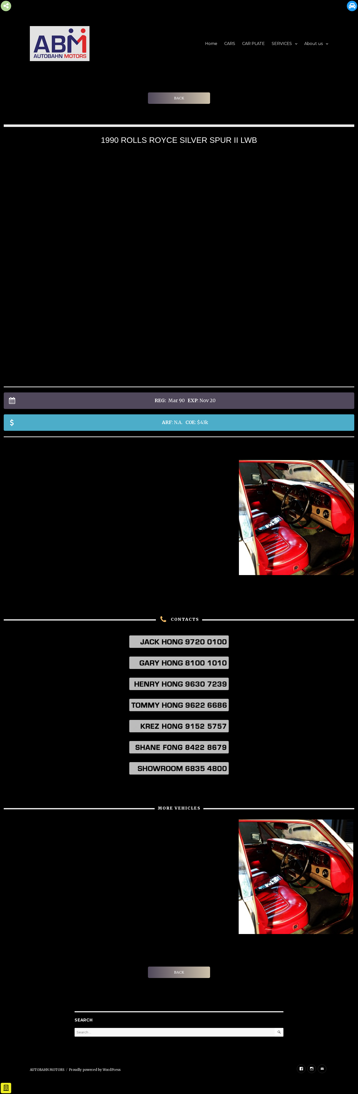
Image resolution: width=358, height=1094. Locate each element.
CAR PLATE (253, 43)
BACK (179, 98)
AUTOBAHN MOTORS (47, 1070)
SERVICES (282, 43)
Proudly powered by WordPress (95, 1070)
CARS (229, 43)
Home (211, 43)
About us (313, 43)
